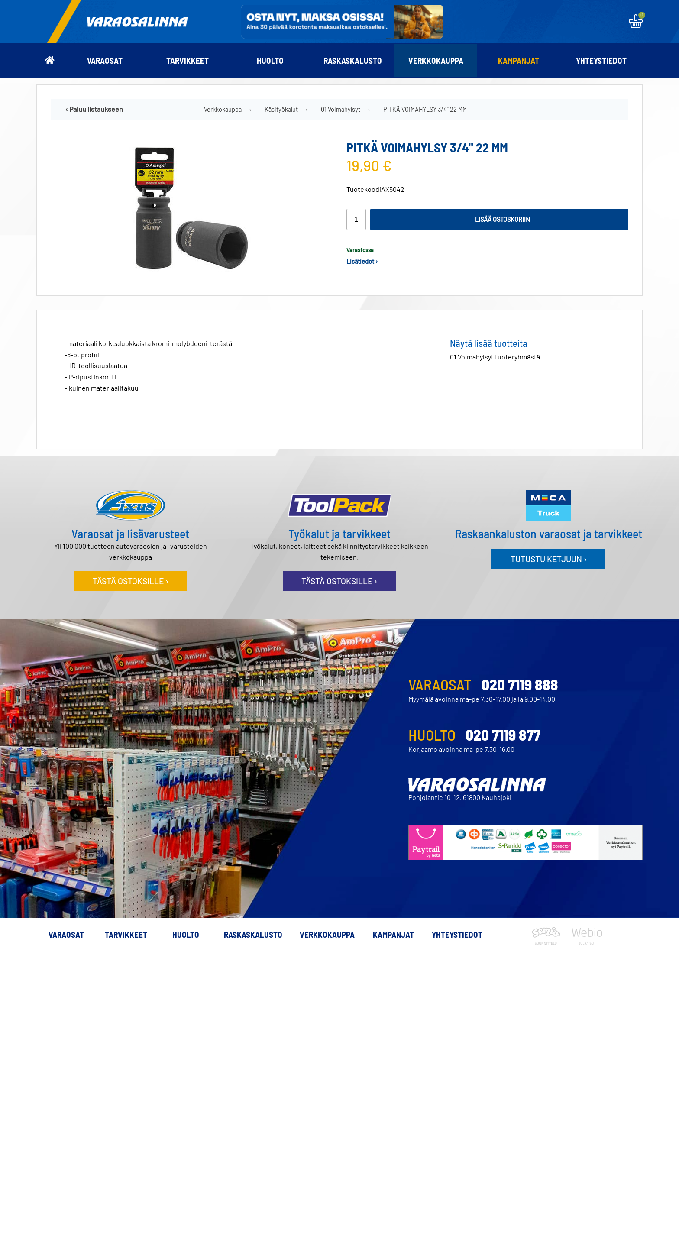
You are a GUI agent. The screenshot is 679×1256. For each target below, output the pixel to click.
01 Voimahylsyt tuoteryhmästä (495, 357)
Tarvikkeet (187, 60)
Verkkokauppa (435, 60)
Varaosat (105, 60)
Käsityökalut (281, 109)
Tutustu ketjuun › (549, 559)
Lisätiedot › (362, 261)
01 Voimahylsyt (340, 109)
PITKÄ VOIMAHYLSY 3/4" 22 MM (425, 109)
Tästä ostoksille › (130, 581)
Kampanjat (518, 60)
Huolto (270, 60)
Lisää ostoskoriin (502, 219)
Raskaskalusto (352, 60)
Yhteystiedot (601, 60)
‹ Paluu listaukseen (94, 109)
